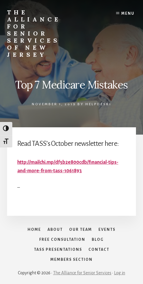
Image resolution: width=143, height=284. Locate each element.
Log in (119, 272)
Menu (128, 13)
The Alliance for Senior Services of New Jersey (34, 33)
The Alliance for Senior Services (82, 272)
